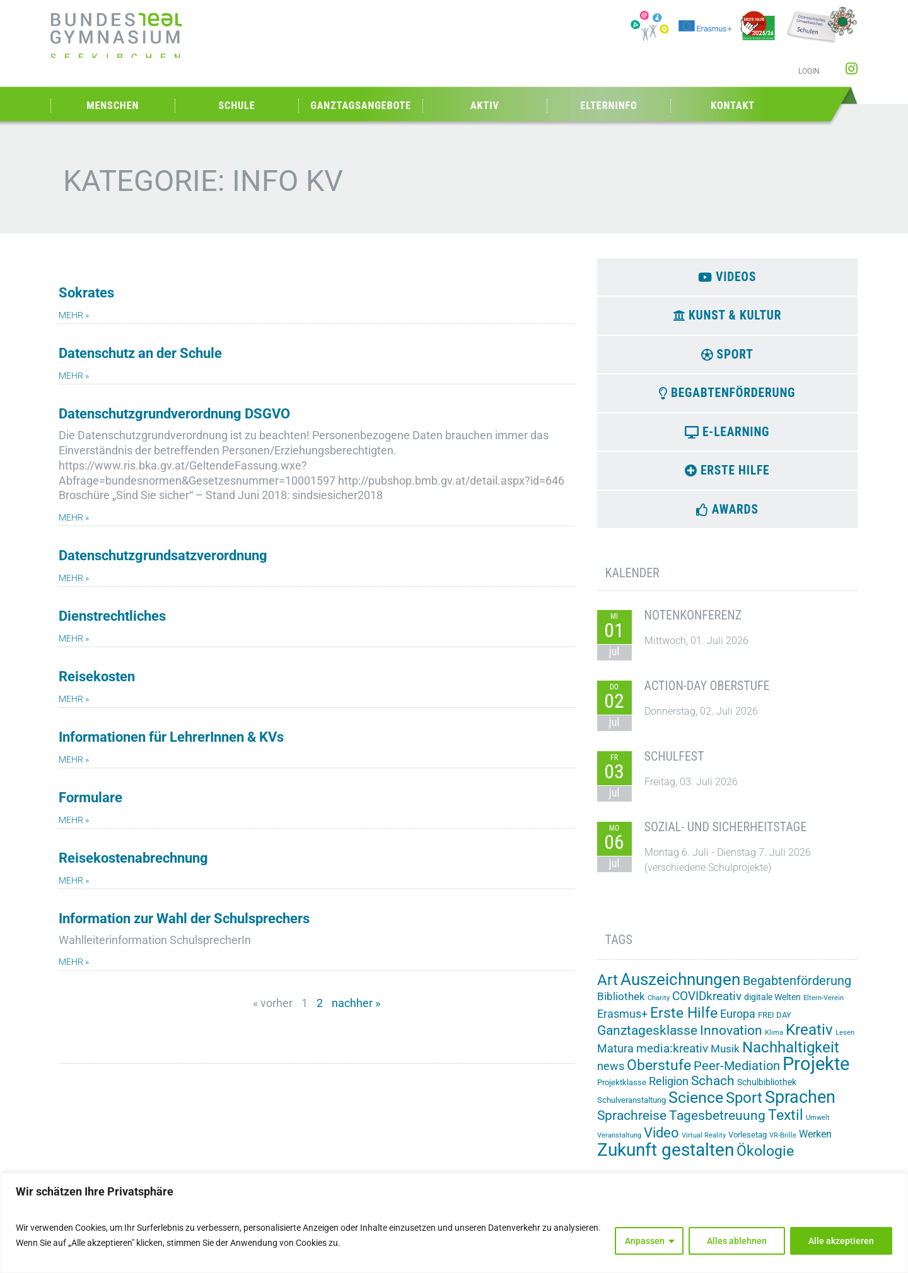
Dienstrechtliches (112, 616)
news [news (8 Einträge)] (610, 1075)
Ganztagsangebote (360, 106)
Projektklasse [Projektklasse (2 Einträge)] (621, 1092)
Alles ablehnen (737, 1241)
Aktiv (484, 106)
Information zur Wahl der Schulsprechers (184, 918)
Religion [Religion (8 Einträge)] (669, 1090)
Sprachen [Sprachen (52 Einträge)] (800, 1107)
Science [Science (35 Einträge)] (695, 1107)
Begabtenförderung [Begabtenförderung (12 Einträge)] (797, 990)
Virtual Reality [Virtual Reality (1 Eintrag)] (704, 1144)
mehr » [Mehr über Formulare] (74, 820)
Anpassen (645, 1241)
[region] (454, 1223)
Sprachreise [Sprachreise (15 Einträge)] (631, 1124)
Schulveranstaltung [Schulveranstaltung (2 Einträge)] (631, 1109)
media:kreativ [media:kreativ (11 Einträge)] (672, 1058)
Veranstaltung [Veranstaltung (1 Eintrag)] (619, 1144)
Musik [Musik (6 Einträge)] (725, 1058)
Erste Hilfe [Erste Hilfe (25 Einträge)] (684, 1022)
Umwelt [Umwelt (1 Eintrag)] (818, 1127)
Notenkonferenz (693, 624)
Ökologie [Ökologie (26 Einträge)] (765, 1160)
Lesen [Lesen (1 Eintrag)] (844, 1042)
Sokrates (86, 293)
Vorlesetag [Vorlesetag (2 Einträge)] (747, 1143)
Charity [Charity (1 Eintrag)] (659, 1007)
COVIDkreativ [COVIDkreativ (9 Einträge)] (707, 1006)
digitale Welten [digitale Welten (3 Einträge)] (772, 1006)
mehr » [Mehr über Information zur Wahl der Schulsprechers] (74, 962)
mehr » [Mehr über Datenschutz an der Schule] (74, 376)
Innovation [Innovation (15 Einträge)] (731, 1039)
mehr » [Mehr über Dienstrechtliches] (74, 638)
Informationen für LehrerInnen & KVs (171, 737)
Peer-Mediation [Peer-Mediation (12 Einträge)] (737, 1075)
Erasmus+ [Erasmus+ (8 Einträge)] (622, 1023)
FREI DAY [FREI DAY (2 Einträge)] (774, 1024)
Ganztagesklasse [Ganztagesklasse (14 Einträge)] (647, 1039)
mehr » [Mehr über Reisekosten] (74, 699)
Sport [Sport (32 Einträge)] (744, 1107)
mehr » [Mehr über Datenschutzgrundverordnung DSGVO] (74, 517)
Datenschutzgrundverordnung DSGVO (174, 414)
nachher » (356, 1003)
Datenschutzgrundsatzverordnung (163, 555)
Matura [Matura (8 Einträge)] (615, 1057)
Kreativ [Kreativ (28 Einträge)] (809, 1039)
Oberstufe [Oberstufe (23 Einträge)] (659, 1074)
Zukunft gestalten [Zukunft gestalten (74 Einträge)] (665, 1159)
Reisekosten (97, 676)
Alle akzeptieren (841, 1241)
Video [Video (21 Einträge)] (661, 1141)
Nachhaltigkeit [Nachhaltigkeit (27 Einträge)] (790, 1057)
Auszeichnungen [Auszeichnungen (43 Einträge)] (680, 988)
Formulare (90, 797)
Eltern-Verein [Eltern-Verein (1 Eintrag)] (823, 1007)
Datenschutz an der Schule (140, 353)
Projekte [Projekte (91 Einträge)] (816, 1073)
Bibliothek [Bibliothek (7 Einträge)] (621, 1005)
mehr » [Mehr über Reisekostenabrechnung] (74, 880)
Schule (236, 106)
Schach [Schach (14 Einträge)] (713, 1090)
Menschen (112, 106)
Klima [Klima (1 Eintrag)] (774, 1042)
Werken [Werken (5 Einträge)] (815, 1143)
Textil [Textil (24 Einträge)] (785, 1124)
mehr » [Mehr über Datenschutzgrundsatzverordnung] (74, 578)
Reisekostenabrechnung (133, 858)
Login (809, 71)
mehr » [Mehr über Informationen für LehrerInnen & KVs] (74, 759)
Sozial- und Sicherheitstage (725, 836)
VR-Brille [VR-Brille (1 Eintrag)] (782, 1144)
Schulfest (674, 765)
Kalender (632, 582)
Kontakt (733, 106)
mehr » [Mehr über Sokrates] (74, 315)
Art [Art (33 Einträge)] (607, 989)
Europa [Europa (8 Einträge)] (737, 1023)
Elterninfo (608, 106)
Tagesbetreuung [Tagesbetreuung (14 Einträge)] (717, 1124)
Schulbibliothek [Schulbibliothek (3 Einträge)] (766, 1091)
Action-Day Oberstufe (707, 695)
